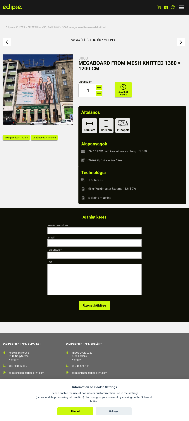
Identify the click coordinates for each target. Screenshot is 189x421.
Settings (113, 411)
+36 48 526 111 (81, 366)
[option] (38, 89)
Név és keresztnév (57, 225)
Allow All (75, 411)
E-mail (50, 237)
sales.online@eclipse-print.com (26, 372)
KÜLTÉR (20, 27)
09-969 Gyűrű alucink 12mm (105, 160)
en (166, 7)
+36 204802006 (18, 366)
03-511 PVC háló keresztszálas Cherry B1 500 (117, 151)
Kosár (159, 7)
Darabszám (85, 81)
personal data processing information (60, 397)
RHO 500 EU (95, 179)
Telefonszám (54, 249)
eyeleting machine (99, 198)
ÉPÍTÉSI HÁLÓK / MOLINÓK (44, 27)
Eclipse (9, 27)
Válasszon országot (173, 7)
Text (49, 262)
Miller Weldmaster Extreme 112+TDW (111, 188)
